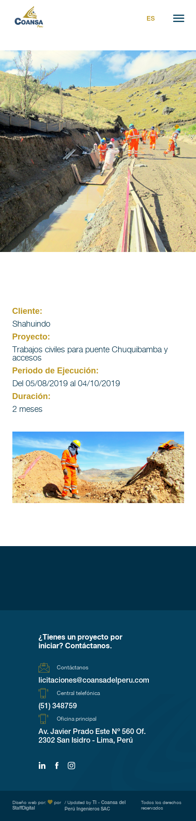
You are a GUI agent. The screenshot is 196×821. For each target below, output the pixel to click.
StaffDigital (23, 808)
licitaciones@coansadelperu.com (93, 681)
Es (151, 19)
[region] (98, 467)
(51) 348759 (57, 707)
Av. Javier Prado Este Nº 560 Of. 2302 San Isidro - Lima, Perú (92, 737)
